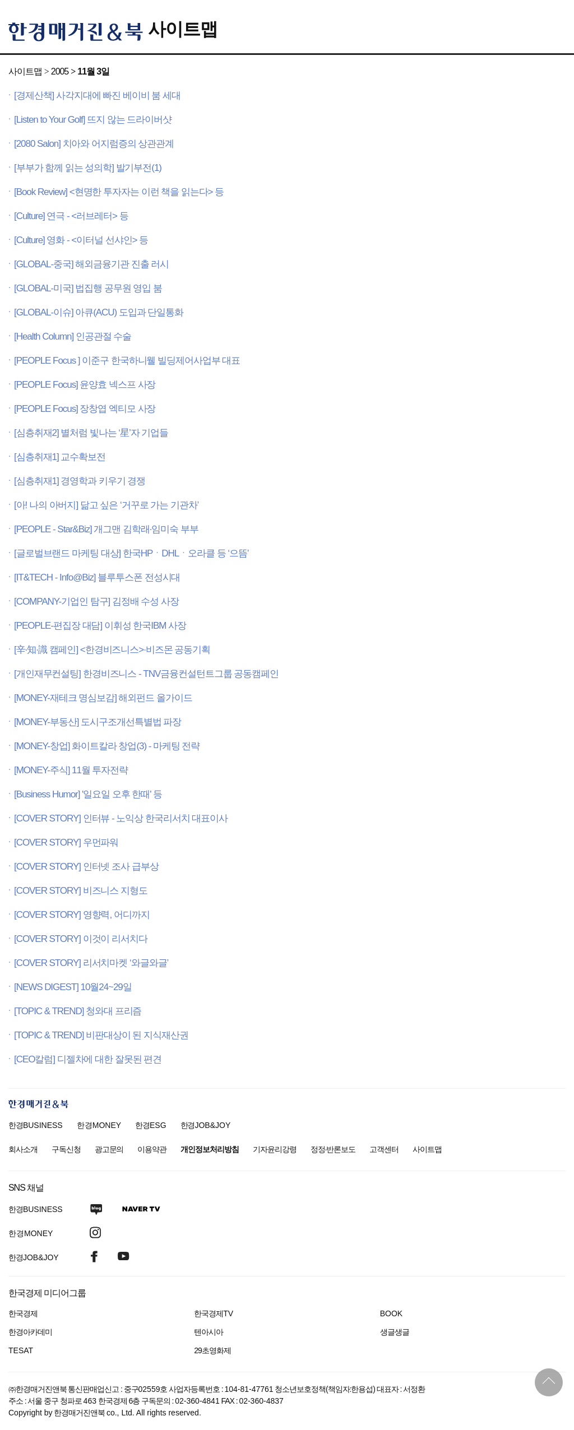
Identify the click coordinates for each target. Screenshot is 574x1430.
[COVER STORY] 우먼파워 (66, 842)
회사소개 (23, 1149)
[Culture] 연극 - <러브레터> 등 (71, 216)
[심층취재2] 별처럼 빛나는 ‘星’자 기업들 (91, 433)
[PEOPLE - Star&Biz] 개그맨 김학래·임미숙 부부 (106, 529)
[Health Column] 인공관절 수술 (72, 336)
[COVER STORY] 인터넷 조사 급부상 (86, 866)
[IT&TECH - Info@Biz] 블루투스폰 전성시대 (97, 577)
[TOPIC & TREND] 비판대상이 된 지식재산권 (101, 1035)
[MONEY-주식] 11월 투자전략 (71, 770)
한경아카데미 (30, 1331)
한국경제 (23, 1313)
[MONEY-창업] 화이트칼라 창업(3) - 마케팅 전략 (107, 746)
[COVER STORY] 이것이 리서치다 (80, 939)
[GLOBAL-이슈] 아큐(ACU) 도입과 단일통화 (98, 312)
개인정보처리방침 (209, 1149)
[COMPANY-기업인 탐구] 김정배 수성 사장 (96, 601)
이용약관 (151, 1149)
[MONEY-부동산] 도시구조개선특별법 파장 (97, 722)
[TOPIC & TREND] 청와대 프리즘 (77, 1011)
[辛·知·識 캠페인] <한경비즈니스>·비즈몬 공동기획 (112, 649)
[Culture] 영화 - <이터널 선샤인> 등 (81, 240)
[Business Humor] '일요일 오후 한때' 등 (88, 794)
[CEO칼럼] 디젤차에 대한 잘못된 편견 (87, 1059)
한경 (35, 1125)
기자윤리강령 (275, 1149)
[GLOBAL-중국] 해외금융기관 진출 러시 (91, 264)
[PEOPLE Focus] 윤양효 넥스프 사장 (84, 384)
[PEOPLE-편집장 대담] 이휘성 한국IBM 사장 (100, 625)
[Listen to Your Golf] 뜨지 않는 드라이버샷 (93, 119)
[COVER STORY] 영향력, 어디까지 (82, 914)
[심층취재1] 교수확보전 (59, 457)
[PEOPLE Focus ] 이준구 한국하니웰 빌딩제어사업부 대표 (127, 360)
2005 (59, 71)
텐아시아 (208, 1331)
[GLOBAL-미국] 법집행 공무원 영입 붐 (88, 288)
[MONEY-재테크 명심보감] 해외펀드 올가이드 (103, 698)
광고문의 (109, 1149)
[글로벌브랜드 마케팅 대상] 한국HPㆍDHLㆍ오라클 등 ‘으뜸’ (131, 553)
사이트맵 (182, 29)
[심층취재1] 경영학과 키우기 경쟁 (79, 481)
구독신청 (66, 1149)
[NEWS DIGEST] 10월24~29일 (73, 987)
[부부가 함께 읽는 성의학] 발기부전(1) (87, 167)
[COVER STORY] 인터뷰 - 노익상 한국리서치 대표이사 (121, 818)
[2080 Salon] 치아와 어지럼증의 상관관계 (94, 143)
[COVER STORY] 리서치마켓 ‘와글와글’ (91, 963)
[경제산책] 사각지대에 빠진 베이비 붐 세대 (97, 95)
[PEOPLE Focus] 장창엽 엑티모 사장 (84, 408)
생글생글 (394, 1331)
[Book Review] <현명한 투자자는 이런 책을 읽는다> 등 (119, 192)
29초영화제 (212, 1350)
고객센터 (384, 1149)
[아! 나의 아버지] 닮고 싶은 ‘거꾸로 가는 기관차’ (106, 505)
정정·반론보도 (333, 1149)
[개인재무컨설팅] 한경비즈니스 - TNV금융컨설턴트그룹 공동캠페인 (146, 673)
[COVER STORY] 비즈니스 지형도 (80, 890)
